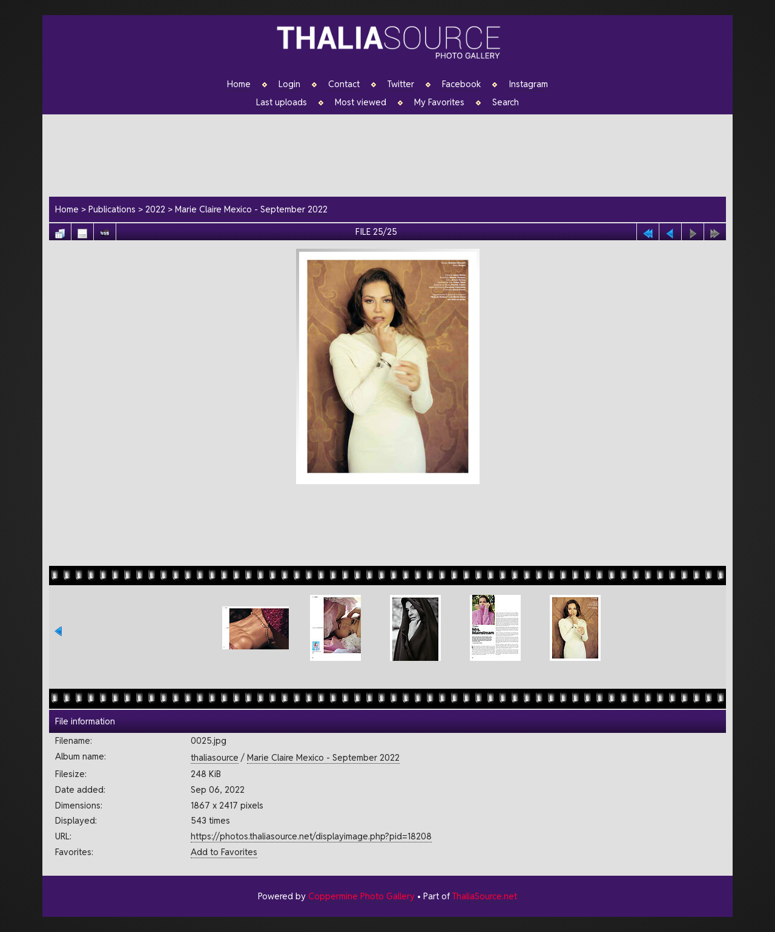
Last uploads (281, 102)
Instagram (528, 84)
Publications (112, 209)
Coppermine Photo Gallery (361, 896)
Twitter (401, 84)
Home (239, 84)
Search (505, 102)
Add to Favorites (224, 852)
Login (289, 84)
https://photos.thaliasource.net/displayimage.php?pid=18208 (311, 836)
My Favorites (439, 102)
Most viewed (360, 102)
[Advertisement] (393, 153)
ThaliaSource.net (484, 896)
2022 (155, 209)
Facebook (461, 84)
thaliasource (215, 757)
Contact (344, 84)
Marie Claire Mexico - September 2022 (251, 209)
